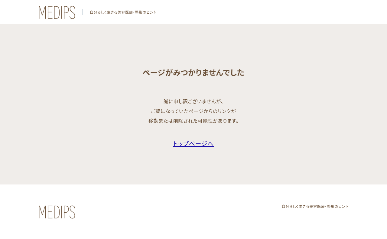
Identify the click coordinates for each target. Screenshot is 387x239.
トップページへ (193, 143)
